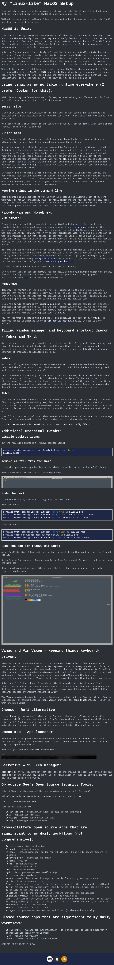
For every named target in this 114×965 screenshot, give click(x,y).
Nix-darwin (27, 233)
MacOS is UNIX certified (44, 72)
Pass (8, 877)
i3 (26, 346)
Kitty (9, 874)
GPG (8, 868)
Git (8, 865)
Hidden (56, 467)
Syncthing (11, 892)
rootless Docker (68, 159)
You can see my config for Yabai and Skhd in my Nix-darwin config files (45, 424)
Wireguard (11, 909)
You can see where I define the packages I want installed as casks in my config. (50, 318)
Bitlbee (10, 851)
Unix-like (65, 58)
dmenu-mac (90, 738)
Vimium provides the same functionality (72, 699)
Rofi (60, 716)
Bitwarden (11, 848)
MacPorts (23, 290)
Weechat (10, 906)
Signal (9, 883)
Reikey (9, 819)
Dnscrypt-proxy (14, 857)
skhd (90, 416)
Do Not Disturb (14, 811)
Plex (8, 935)
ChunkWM (60, 364)
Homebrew (6, 290)
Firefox (10, 860)
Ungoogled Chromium (17, 895)
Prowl (9, 938)
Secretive (7, 771)
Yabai (4, 367)
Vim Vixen (7, 696)
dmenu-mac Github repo (42, 749)
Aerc (8, 845)
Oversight (11, 817)
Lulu (8, 814)
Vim (8, 898)
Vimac (4, 663)
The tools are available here (18, 800)
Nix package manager (87, 272)
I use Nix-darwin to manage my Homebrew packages (30, 304)
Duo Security (13, 929)
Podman (11, 162)
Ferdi (9, 863)
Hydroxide (11, 871)
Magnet (46, 381)
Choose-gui (15, 716)
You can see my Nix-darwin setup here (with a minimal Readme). (39, 266)
